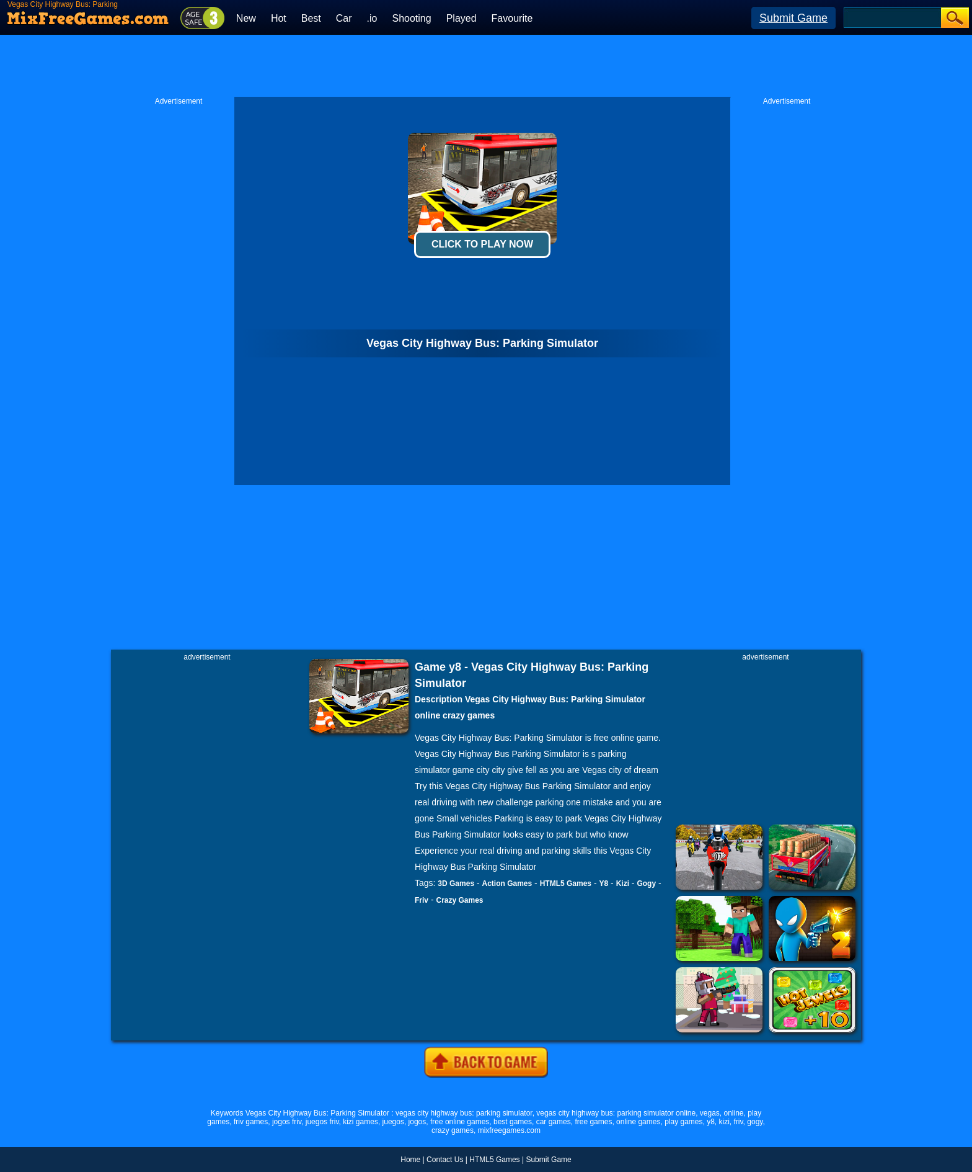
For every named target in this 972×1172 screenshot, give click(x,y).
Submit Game (793, 18)
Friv (421, 900)
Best (311, 18)
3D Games (456, 883)
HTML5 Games (565, 883)
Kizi (622, 883)
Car (344, 18)
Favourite (512, 18)
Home (410, 1159)
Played (461, 18)
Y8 (603, 883)
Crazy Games (459, 900)
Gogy (646, 883)
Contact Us (444, 1159)
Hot (278, 18)
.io (372, 18)
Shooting (411, 18)
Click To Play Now (482, 244)
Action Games (507, 883)
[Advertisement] (486, 66)
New (246, 18)
